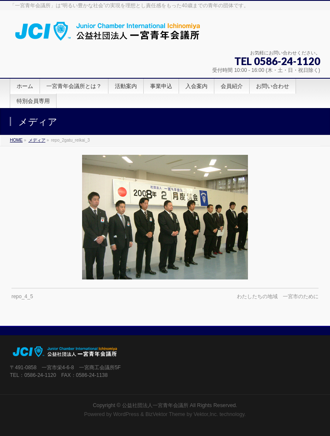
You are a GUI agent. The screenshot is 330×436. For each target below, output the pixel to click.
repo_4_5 (22, 296)
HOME (16, 140)
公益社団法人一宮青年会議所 (155, 405)
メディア (37, 140)
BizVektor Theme (165, 414)
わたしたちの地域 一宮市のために (278, 296)
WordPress (126, 414)
